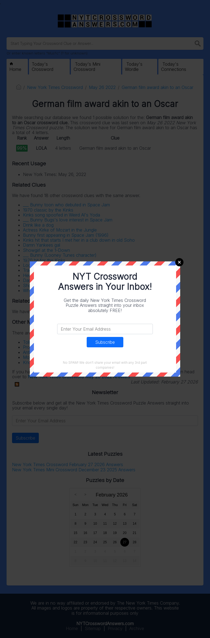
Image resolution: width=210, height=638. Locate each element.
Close (179, 262)
